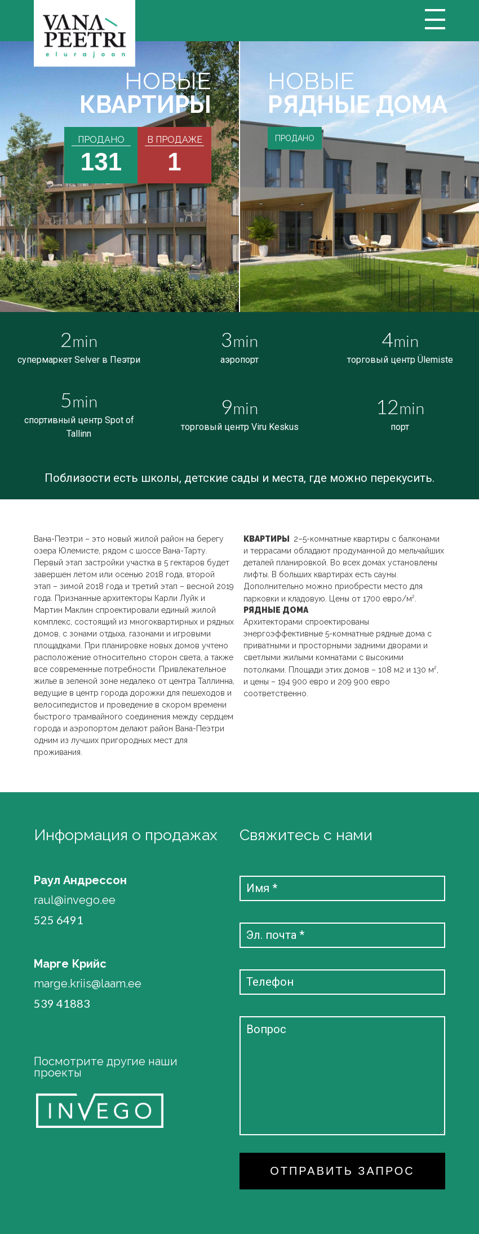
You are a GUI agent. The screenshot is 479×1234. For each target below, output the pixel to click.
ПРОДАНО (294, 138)
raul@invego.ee (75, 900)
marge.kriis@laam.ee (87, 983)
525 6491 (58, 920)
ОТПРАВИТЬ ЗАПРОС (342, 1171)
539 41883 (62, 1003)
